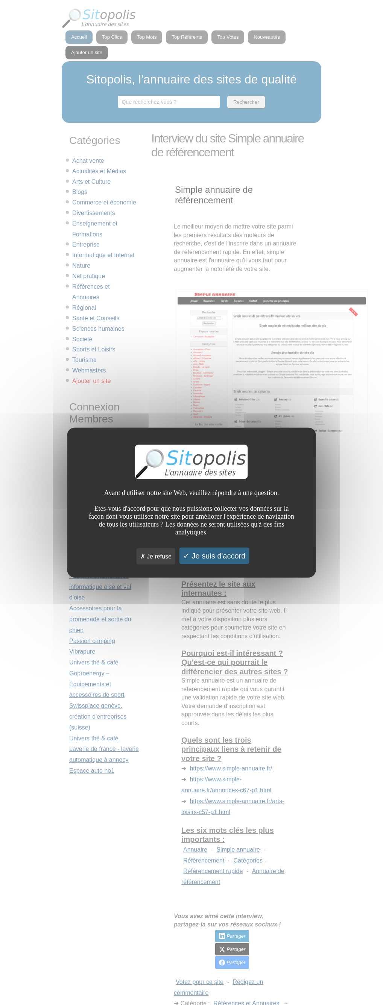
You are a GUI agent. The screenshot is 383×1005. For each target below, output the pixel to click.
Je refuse (156, 556)
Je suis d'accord (214, 555)
